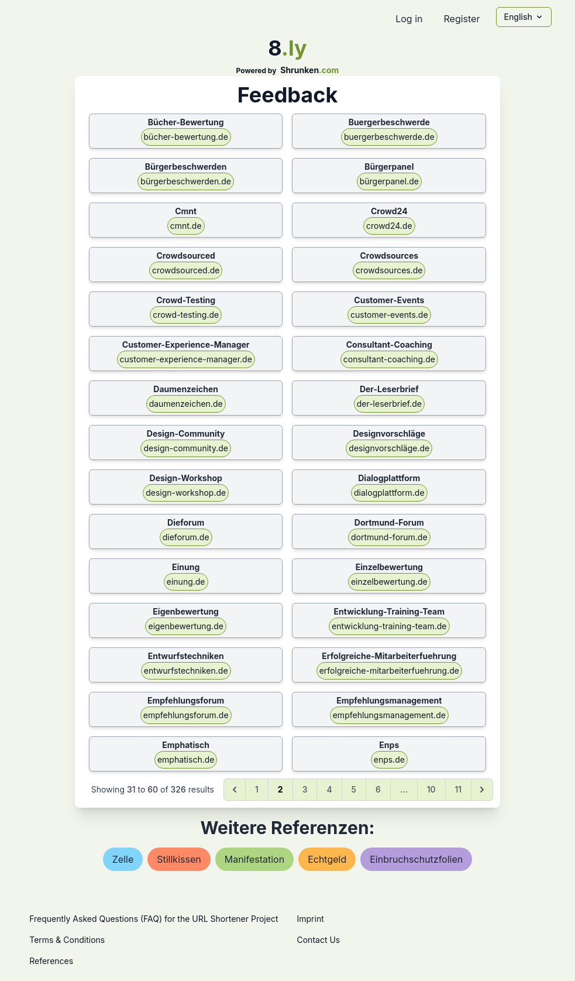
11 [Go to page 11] (458, 789)
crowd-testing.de (186, 315)
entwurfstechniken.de (186, 670)
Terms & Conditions (67, 940)
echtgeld (327, 859)
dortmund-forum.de (389, 537)
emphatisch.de (186, 759)
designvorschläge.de (389, 448)
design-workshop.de (186, 493)
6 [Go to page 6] (378, 789)
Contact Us (318, 940)
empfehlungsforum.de (186, 715)
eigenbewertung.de (185, 626)
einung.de (186, 581)
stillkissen (179, 859)
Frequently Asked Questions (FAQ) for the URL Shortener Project (153, 919)
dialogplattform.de (389, 493)
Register (461, 19)
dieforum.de (186, 537)
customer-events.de (389, 315)
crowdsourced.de (186, 270)
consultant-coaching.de (389, 359)
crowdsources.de (389, 270)
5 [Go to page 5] (354, 789)
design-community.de (185, 448)
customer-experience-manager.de (186, 359)
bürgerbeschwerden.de (185, 181)
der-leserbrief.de (389, 404)
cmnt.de (186, 226)
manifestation (254, 859)
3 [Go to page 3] (305, 789)
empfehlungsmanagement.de (389, 715)
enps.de (389, 759)
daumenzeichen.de (186, 404)
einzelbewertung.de (389, 581)
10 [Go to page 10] (431, 789)
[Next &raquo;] (482, 789)
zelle (122, 859)
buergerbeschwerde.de (389, 137)
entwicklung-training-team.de (389, 626)
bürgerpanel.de (389, 181)
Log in (408, 19)
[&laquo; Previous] (234, 789)
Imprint (310, 919)
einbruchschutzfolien (416, 859)
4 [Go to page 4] (329, 789)
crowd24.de (389, 226)
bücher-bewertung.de (186, 137)
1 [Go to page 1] (257, 789)
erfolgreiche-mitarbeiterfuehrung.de (389, 670)
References (51, 961)
